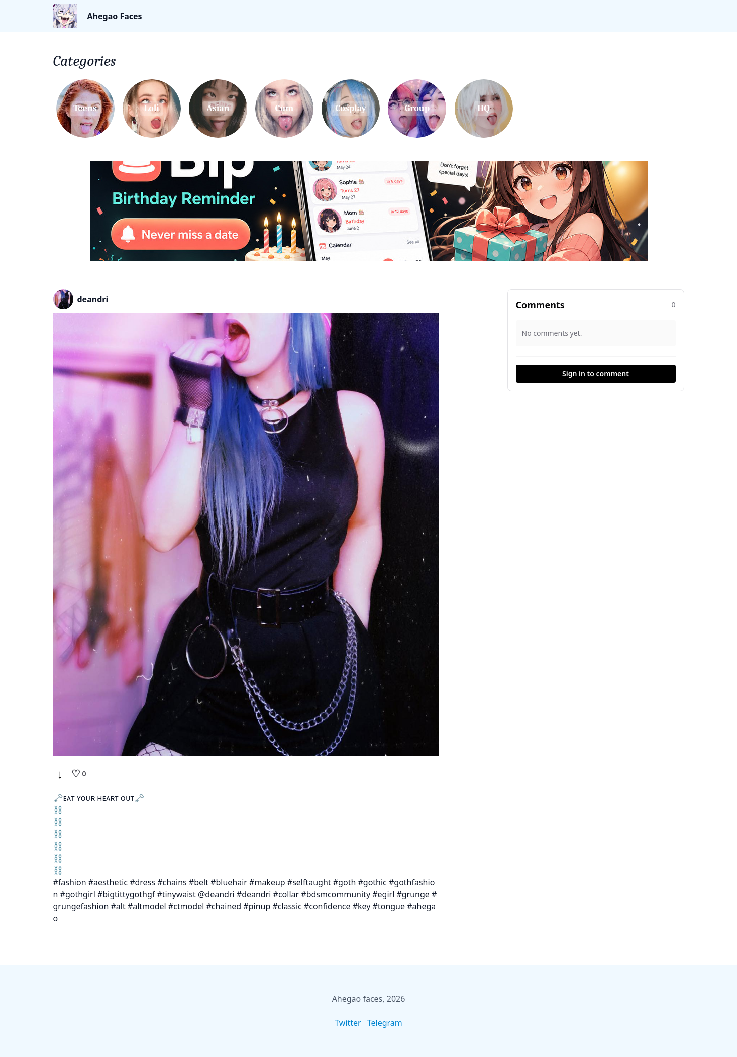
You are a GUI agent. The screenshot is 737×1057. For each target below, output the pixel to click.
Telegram (384, 1022)
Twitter (348, 1022)
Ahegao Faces (114, 16)
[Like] (78, 774)
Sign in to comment (595, 373)
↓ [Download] (60, 774)
